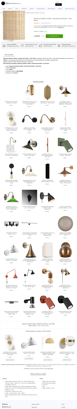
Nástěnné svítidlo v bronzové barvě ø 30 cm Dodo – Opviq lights (65, 181)
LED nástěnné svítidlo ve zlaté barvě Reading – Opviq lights (47, 129)
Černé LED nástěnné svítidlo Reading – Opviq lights (29, 129)
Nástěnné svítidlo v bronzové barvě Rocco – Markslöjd (65, 286)
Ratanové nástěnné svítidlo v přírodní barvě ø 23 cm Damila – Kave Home (48, 353)
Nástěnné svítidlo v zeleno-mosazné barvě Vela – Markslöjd (11, 208)
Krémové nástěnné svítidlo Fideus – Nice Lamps (65, 129)
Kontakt (63, 407)
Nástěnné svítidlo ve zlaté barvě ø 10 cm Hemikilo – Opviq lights (29, 103)
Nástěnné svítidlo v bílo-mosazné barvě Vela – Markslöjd (29, 181)
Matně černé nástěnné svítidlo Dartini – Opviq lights (11, 181)
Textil (16, 8)
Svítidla (60, 8)
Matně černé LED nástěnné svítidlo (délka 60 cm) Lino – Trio (29, 234)
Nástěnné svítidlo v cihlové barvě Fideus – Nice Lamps (47, 155)
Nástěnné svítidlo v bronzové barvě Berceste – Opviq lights (30, 260)
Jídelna (31, 8)
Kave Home (43, 27)
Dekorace (24, 8)
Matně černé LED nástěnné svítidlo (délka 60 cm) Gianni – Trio (11, 313)
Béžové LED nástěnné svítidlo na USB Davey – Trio (65, 234)
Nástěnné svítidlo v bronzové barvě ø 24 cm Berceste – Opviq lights (65, 103)
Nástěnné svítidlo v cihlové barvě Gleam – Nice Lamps (47, 313)
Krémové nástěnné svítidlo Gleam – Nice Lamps (47, 260)
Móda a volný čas (69, 8)
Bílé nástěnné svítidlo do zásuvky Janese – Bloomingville (47, 234)
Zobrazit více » (61, 27)
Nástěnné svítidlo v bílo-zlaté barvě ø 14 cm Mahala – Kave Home (11, 129)
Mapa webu (34, 407)
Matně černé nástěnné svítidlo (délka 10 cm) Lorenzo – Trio (29, 313)
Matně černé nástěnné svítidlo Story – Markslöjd (47, 208)
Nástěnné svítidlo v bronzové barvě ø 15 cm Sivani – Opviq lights (65, 260)
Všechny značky (35, 404)
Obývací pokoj (51, 8)
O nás (62, 404)
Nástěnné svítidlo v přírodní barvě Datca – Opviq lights (47, 286)
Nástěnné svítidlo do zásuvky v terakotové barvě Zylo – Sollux (11, 286)
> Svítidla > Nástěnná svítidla (42, 325)
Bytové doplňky (40, 8)
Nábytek (10, 8)
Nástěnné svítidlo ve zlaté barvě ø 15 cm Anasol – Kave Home (67, 353)
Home (4, 8)
